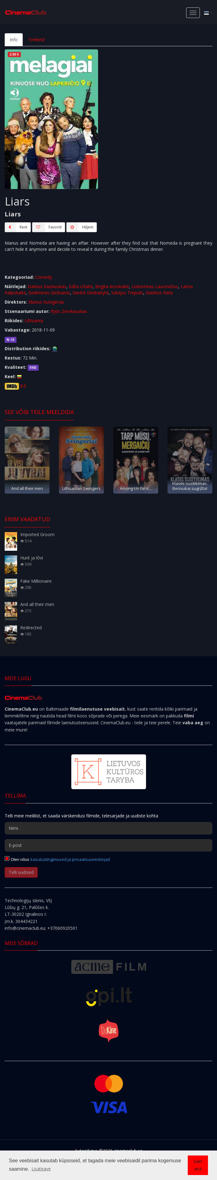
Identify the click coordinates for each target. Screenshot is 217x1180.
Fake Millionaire (36, 581)
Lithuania (34, 320)
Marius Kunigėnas (46, 302)
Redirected (31, 628)
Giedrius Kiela (159, 293)
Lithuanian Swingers (81, 488)
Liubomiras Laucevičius (154, 286)
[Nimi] (108, 828)
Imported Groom (37, 534)
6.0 (23, 386)
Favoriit (47, 227)
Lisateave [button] (41, 1169)
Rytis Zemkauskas (69, 311)
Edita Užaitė (81, 286)
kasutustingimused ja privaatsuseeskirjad (70, 859)
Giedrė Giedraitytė (91, 293)
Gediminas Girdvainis (49, 293)
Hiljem (79, 227)
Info (14, 40)
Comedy (43, 277)
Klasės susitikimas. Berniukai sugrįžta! (190, 486)
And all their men (27, 488)
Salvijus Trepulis (127, 293)
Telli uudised (21, 872)
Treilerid (36, 40)
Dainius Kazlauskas (47, 286)
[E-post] (108, 845)
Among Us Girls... (135, 488)
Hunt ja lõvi (31, 558)
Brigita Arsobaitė (112, 286)
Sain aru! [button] (198, 1165)
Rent (16, 227)
